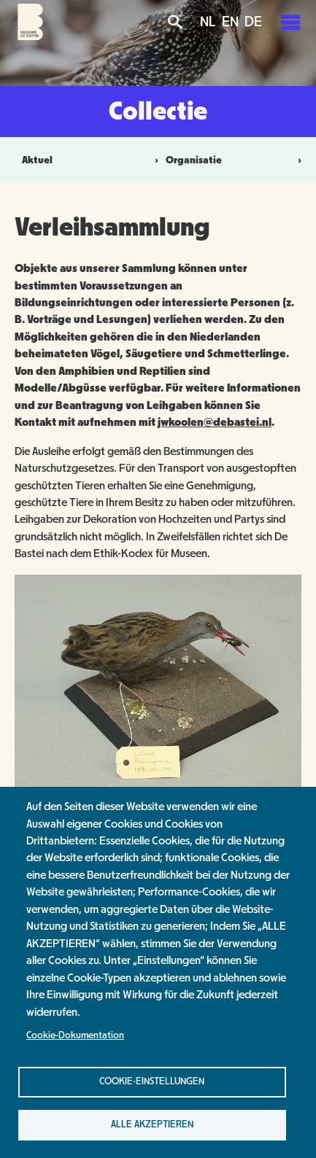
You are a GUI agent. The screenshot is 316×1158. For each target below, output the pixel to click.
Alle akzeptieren (152, 1124)
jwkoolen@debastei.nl (214, 422)
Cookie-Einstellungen (151, 1081)
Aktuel (37, 160)
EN (230, 22)
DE (253, 22)
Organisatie (194, 160)
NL (208, 22)
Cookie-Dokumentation (75, 1035)
